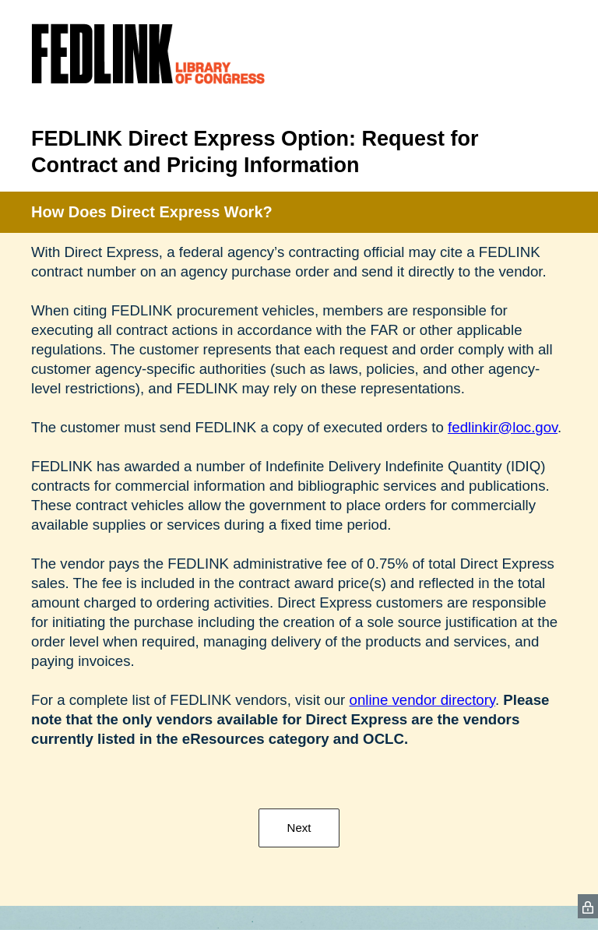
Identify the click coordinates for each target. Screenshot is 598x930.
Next (299, 827)
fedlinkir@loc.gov (503, 427)
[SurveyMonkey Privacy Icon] (588, 906)
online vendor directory (422, 700)
